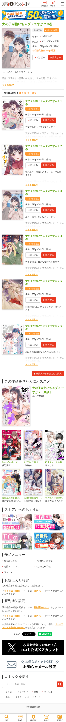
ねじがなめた (48, 36)
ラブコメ (8, 572)
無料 (7, 697)
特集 (36, 692)
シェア (17, 634)
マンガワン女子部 (50, 41)
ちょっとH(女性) (43, 566)
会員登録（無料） (12, 591)
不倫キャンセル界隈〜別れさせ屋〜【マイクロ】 (54, 462)
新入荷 (8, 692)
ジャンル (48, 692)
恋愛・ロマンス (11, 566)
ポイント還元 (52, 30)
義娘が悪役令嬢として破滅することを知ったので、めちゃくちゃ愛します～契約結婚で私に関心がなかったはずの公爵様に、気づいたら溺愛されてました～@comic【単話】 (11, 498)
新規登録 (44, 4)
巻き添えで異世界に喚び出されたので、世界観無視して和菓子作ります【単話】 (54, 498)
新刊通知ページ (41, 607)
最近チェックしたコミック (28, 697)
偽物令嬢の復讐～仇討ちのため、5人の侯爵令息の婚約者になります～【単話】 (33, 498)
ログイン (53, 4)
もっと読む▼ (8, 85)
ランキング (23, 692)
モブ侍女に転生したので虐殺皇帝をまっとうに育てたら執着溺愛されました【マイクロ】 (33, 462)
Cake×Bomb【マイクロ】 (11, 462)
